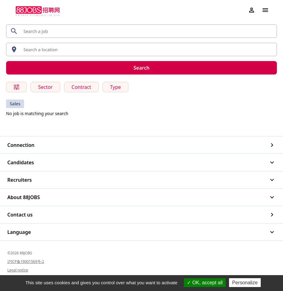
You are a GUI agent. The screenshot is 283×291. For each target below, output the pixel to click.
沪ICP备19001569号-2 (25, 261)
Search (141, 67)
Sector (45, 87)
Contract (81, 87)
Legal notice (17, 270)
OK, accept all (205, 282)
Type (115, 87)
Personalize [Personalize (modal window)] (245, 282)
